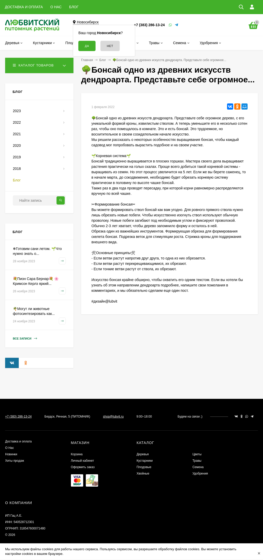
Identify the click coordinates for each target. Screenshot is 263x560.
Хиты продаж (14, 460)
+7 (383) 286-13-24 (149, 25)
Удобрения (200, 473)
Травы (196, 460)
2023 (17, 111)
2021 (17, 134)
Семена (198, 467)
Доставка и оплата (18, 441)
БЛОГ (74, 7)
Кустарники (145, 460)
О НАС (56, 7)
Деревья (143, 454)
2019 (17, 157)
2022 (17, 122)
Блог (102, 60)
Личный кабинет (82, 460)
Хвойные (143, 473)
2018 (17, 169)
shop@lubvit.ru (113, 416)
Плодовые (144, 467)
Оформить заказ (83, 467)
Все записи (25, 338)
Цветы (197, 454)
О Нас (9, 448)
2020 (17, 145)
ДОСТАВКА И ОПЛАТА (24, 7)
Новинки (11, 454)
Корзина (77, 454)
